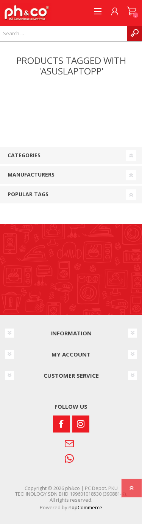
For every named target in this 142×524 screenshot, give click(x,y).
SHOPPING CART (131, 11)
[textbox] (63, 33)
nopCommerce (85, 507)
